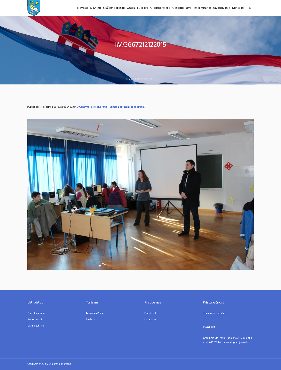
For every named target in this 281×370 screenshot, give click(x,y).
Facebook (150, 313)
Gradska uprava (36, 313)
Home (129, 79)
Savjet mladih (35, 319)
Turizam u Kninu (95, 313)
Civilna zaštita (36, 326)
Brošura (90, 319)
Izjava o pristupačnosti (216, 313)
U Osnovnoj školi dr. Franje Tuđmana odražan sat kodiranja (110, 107)
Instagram (150, 319)
